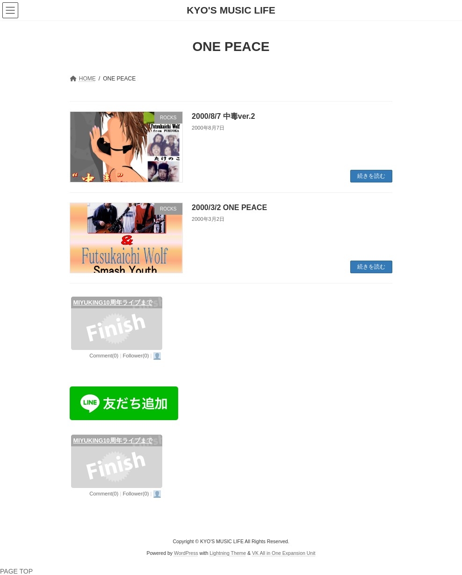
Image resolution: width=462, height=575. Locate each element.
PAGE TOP (16, 571)
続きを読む (371, 176)
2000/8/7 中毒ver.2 (223, 116)
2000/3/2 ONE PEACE (229, 207)
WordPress (186, 553)
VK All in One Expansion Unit (283, 553)
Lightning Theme (227, 553)
